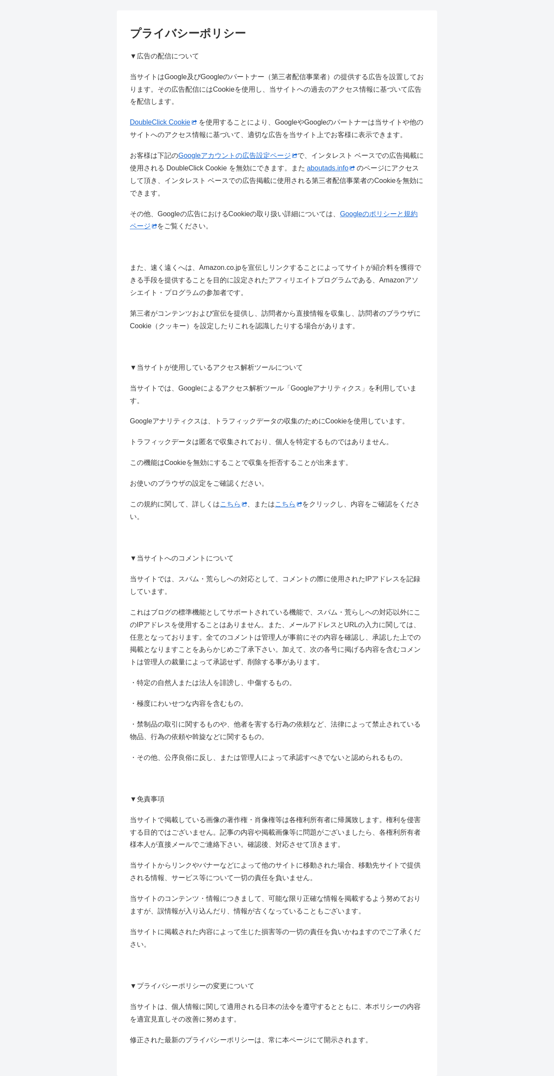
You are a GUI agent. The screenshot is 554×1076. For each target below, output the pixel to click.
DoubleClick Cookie (163, 122)
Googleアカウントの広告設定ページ (237, 155)
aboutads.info (331, 168)
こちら (233, 504)
